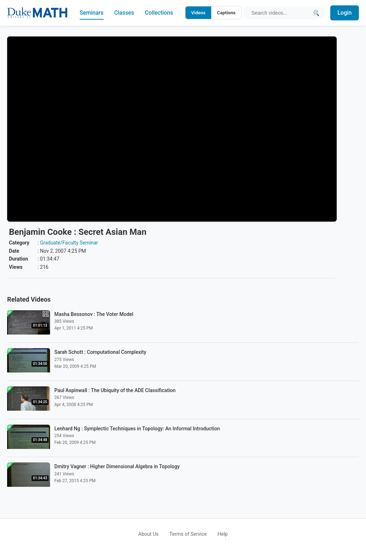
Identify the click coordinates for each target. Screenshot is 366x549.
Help (223, 534)
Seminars (91, 12)
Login (344, 12)
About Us (148, 534)
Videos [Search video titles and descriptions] (198, 12)
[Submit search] (315, 12)
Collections (159, 12)
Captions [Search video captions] (226, 12)
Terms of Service (188, 534)
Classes (124, 12)
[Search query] (280, 13)
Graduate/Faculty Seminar (69, 243)
